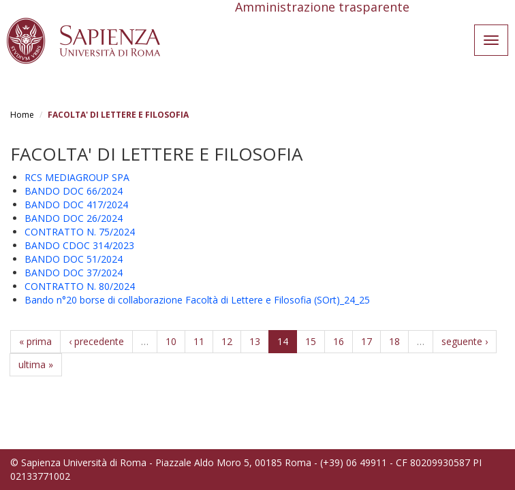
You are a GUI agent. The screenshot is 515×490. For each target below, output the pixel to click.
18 (394, 341)
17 (366, 341)
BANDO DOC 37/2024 (74, 272)
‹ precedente (96, 341)
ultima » (35, 364)
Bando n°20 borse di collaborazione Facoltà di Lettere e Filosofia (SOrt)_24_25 (197, 299)
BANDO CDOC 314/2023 (79, 245)
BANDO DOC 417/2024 (76, 204)
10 (171, 341)
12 (226, 341)
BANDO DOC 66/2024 (74, 190)
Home (22, 114)
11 (198, 341)
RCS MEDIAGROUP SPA (77, 177)
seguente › (464, 341)
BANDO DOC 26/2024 (74, 218)
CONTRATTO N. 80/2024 (80, 286)
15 (310, 341)
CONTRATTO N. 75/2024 (80, 231)
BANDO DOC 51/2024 (74, 258)
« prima (35, 341)
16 (338, 341)
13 (254, 341)
